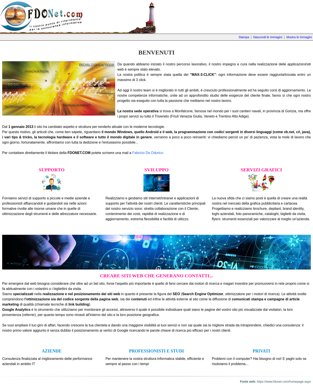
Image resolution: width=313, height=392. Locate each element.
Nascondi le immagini (267, 37)
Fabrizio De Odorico (147, 153)
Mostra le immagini (299, 37)
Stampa (244, 37)
